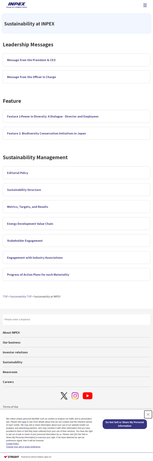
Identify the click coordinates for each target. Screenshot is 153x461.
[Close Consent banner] (148, 414)
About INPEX (11, 332)
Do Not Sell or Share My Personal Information (125, 424)
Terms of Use (10, 406)
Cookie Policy (12, 443)
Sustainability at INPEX (47, 296)
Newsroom (10, 372)
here (24, 422)
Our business (11, 342)
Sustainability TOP (21, 296)
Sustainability (12, 362)
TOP (5, 296)
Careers (8, 382)
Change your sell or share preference (23, 447)
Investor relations (15, 352)
